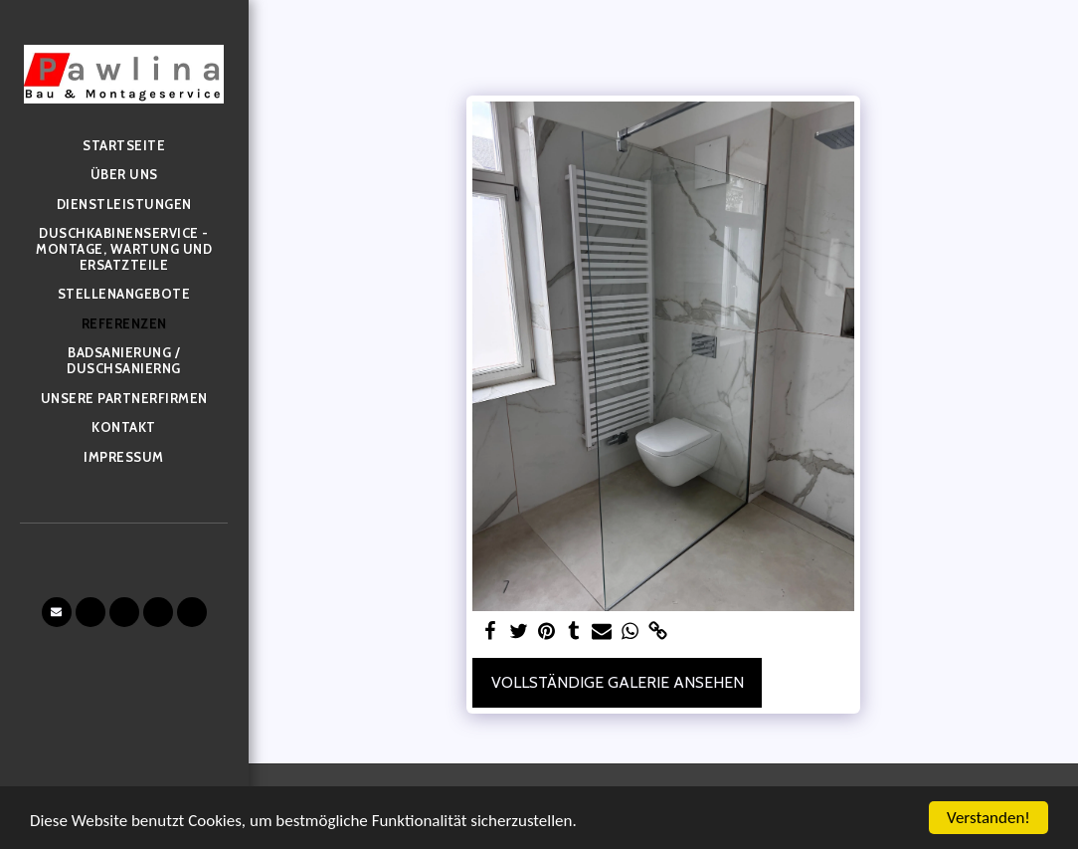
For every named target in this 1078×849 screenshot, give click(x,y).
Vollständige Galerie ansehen (617, 682)
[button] (57, 612)
